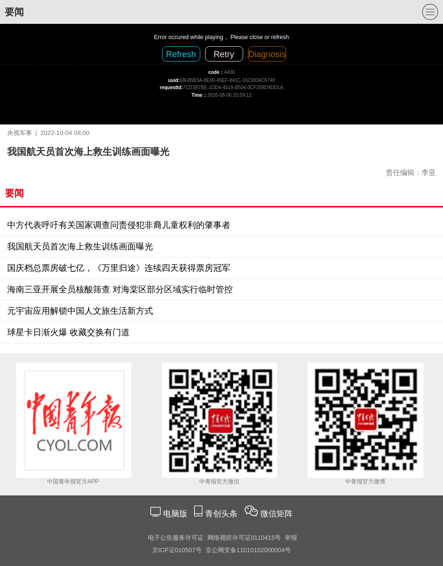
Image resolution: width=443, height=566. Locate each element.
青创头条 (222, 513)
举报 (291, 537)
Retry (224, 54)
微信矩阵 (276, 513)
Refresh (181, 54)
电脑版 (175, 513)
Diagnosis (267, 54)
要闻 (14, 12)
